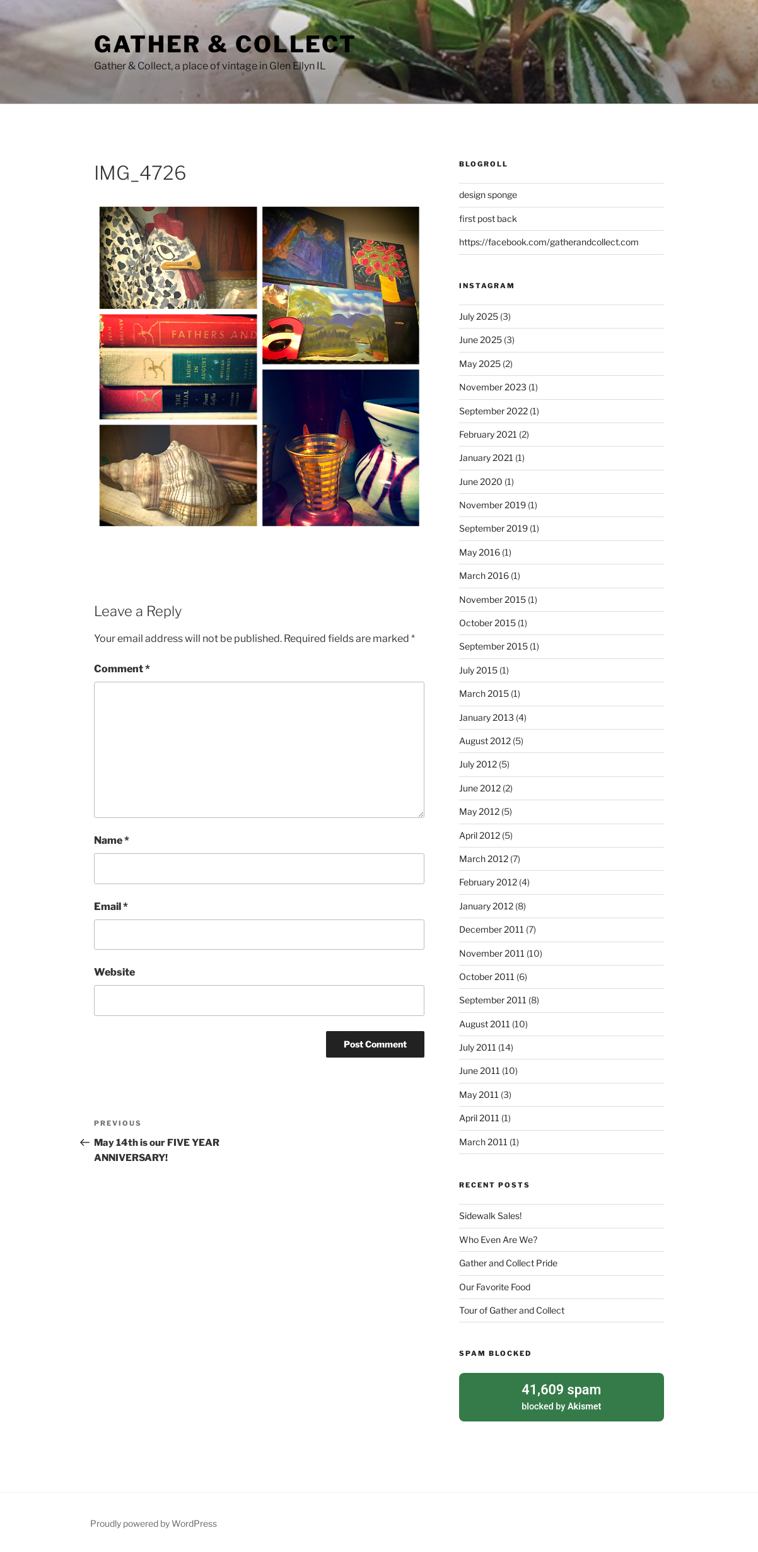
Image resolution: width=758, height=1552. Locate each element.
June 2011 (479, 1070)
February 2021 (488, 434)
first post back (488, 218)
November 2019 (492, 504)
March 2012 (483, 858)
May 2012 (479, 811)
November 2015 (492, 599)
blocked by (561, 1395)
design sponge (488, 194)
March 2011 (483, 1141)
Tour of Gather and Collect (511, 1310)
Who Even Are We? (498, 1239)
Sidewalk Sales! (490, 1215)
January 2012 (486, 906)
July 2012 (478, 764)
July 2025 (478, 316)
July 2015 (478, 670)
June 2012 (480, 788)
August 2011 (484, 1023)
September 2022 (493, 411)
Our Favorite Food (494, 1286)
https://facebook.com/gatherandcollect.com (549, 241)
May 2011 (479, 1094)
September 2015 (493, 646)
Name (111, 840)
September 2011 (493, 1000)
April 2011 (479, 1117)
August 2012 (485, 740)
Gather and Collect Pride (508, 1262)
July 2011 (477, 1047)
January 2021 (486, 457)
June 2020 (481, 481)
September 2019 (493, 528)
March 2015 (484, 693)
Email (111, 907)
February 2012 (488, 882)
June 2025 (480, 339)
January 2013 (486, 717)
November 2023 (493, 387)
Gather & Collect (225, 44)
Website (114, 972)
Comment (122, 669)
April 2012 (479, 835)
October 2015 (487, 622)
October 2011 (487, 976)
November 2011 (492, 953)
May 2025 (480, 363)
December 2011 (491, 929)
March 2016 (484, 575)
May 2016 (479, 552)
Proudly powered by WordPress (153, 1522)
